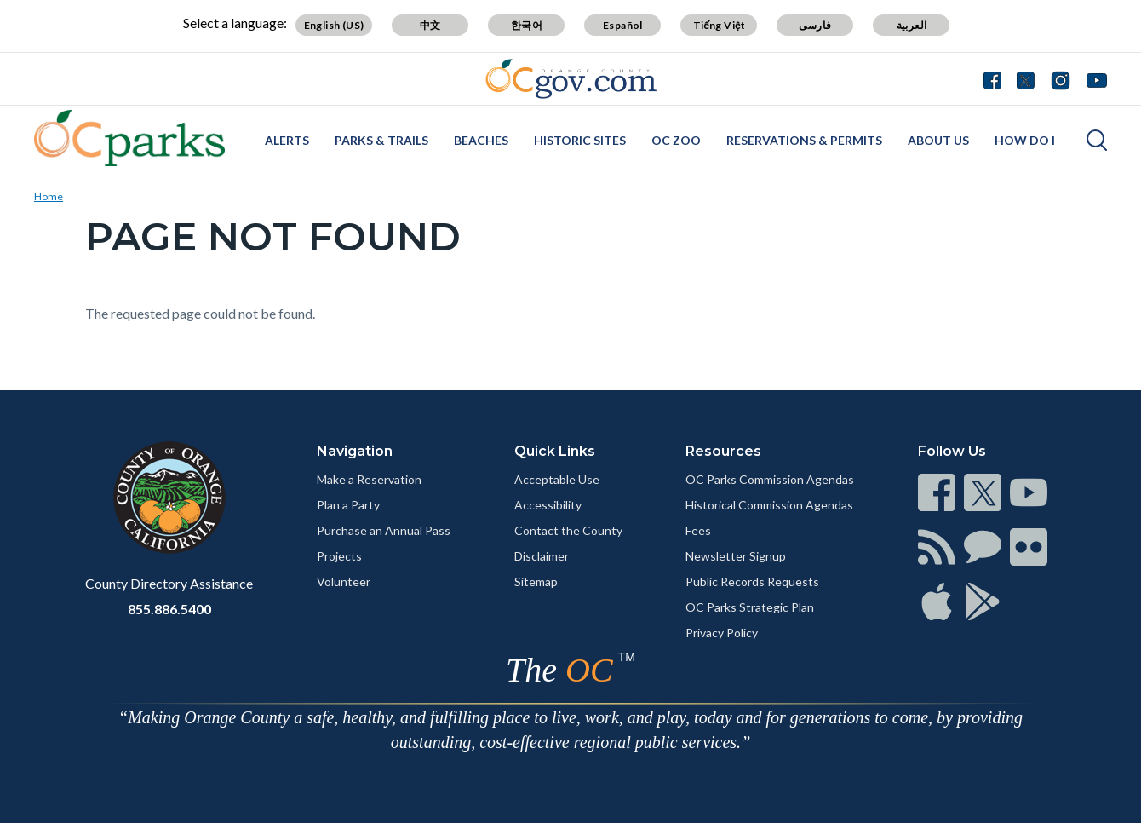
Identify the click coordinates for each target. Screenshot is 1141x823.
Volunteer (343, 581)
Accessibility (548, 505)
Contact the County (568, 530)
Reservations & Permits (804, 140)
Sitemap (536, 581)
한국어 (526, 25)
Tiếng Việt (719, 25)
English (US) (334, 25)
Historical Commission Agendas (769, 505)
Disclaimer (541, 556)
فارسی (815, 25)
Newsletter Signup (735, 556)
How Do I (1025, 140)
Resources (723, 451)
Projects (339, 556)
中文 (430, 25)
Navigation (355, 451)
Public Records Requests (752, 581)
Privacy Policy (721, 632)
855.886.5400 (169, 609)
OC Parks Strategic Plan (749, 607)
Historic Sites (580, 140)
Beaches (481, 140)
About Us (938, 140)
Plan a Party (348, 505)
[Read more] (571, 79)
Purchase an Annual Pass (383, 530)
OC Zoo (676, 140)
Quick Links (554, 451)
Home (48, 196)
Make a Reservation (369, 479)
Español (623, 25)
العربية (912, 25)
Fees (698, 530)
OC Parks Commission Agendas (769, 479)
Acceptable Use (556, 479)
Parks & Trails (381, 140)
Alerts (287, 140)
